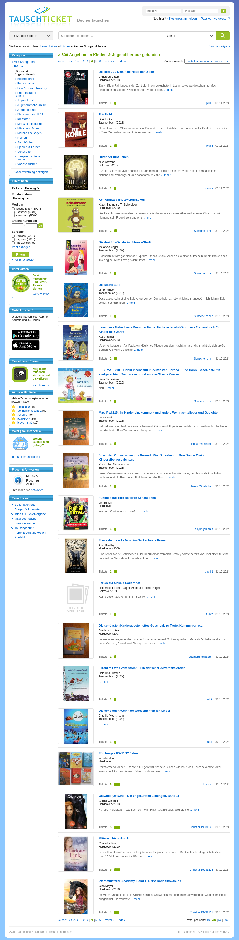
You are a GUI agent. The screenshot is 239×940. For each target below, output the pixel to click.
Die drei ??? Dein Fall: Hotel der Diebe (126, 72)
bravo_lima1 (24, 422)
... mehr (169, 89)
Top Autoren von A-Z (217, 931)
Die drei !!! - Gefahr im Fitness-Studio (125, 242)
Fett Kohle (106, 114)
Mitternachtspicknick (114, 838)
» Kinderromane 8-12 (29, 114)
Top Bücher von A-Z (190, 931)
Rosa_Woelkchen (202, 443)
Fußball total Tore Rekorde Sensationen (127, 497)
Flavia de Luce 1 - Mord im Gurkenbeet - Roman (133, 540)
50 (219, 920)
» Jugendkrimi (24, 100)
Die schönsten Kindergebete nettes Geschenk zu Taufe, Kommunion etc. (151, 625)
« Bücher (18, 66)
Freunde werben (25, 523)
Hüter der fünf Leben (114, 157)
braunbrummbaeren (201, 656)
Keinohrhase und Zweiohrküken (122, 199)
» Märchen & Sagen (28, 133)
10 (208, 920)
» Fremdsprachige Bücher (27, 94)
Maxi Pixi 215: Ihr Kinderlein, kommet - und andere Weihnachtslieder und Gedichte (158, 412)
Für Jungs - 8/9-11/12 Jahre (118, 753)
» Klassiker (22, 119)
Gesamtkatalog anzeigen (31, 172)
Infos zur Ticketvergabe (30, 514)
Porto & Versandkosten (30, 532)
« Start (62, 61)
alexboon (207, 784)
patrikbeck (23, 418)
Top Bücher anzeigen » (26, 456)
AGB (12, 931)
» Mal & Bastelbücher (29, 123)
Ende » (121, 61)
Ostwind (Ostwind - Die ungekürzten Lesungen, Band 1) (139, 796)
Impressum (65, 931)
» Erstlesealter (24, 83)
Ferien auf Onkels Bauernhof (119, 583)
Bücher (65, 46)
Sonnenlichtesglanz (29, 410)
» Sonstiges (23, 151)
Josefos (22, 414)
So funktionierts (24, 504)
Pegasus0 (23, 406)
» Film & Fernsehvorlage (31, 88)
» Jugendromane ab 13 (30, 105)
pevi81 (209, 571)
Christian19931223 (201, 827)
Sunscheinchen (203, 230)
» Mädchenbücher (27, 128)
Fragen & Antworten (27, 509)
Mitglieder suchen (26, 518)
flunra (209, 614)
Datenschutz (25, 931)
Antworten (37, 490)
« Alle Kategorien (23, 62)
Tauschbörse (48, 46)
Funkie (209, 188)
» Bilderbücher (24, 79)
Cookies (40, 931)
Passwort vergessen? (215, 18)
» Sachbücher (24, 142)
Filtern (20, 254)
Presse (52, 931)
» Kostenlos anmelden (182, 18)
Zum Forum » (41, 385)
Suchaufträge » (219, 46)
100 (226, 920)
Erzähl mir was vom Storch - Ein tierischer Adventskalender (142, 668)
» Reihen (21, 137)
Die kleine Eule (109, 284)
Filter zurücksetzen (23, 259)
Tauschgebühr (24, 528)
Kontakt (19, 537)
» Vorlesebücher (26, 164)
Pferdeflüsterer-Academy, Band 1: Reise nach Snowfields (140, 881)
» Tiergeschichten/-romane (27, 158)
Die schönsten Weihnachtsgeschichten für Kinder (134, 710)
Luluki (209, 699)
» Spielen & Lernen (28, 147)
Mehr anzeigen (21, 247)
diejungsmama (204, 529)
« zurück (74, 61)
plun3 (209, 103)
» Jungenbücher (25, 109)
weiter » (110, 61)
